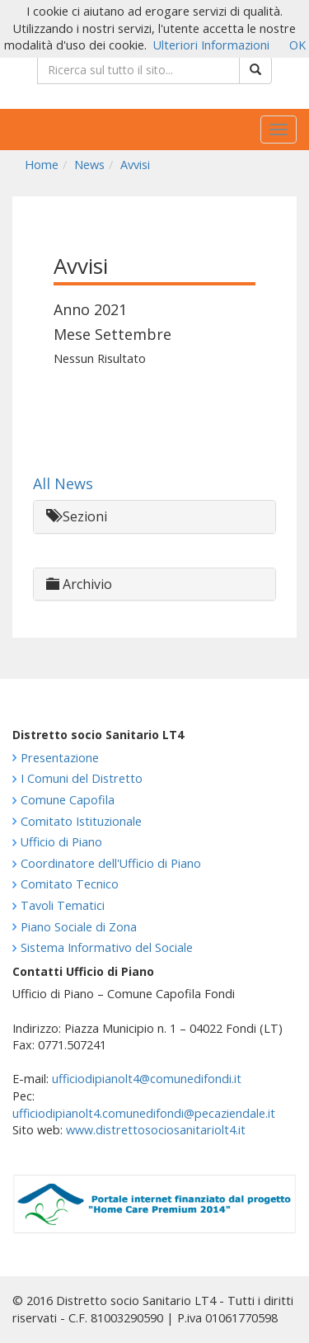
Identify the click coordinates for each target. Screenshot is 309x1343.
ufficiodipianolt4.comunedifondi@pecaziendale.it (143, 1113)
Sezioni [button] (76, 516)
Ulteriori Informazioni (211, 45)
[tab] (154, 517)
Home (42, 164)
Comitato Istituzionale (81, 821)
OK (297, 45)
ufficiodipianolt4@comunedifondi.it (146, 1078)
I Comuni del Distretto (82, 778)
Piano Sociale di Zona (79, 927)
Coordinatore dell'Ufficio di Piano (111, 863)
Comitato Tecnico (70, 884)
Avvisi (135, 164)
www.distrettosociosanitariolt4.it (156, 1130)
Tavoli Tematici (63, 905)
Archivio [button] (79, 584)
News (89, 164)
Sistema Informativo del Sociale (107, 947)
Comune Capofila (68, 800)
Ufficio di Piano (61, 842)
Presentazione (60, 758)
